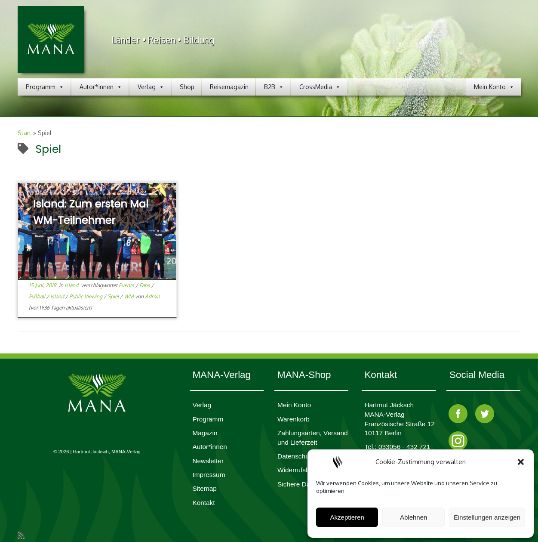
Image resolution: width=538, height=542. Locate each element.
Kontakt (203, 502)
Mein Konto (494, 87)
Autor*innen (101, 87)
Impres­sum (208, 474)
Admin (152, 296)
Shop (187, 86)
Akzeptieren (347, 517)
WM (129, 296)
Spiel (114, 296)
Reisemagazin (229, 86)
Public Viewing (86, 296)
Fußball (37, 296)
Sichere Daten (298, 484)
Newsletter (208, 461)
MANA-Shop (304, 374)
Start (24, 132)
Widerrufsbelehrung (306, 470)
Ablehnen (413, 517)
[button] (520, 462)
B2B (274, 87)
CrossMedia (320, 87)
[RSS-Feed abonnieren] (24, 534)
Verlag (151, 87)
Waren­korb (293, 419)
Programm (45, 87)
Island (72, 285)
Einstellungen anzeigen (487, 517)
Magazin (204, 433)
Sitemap (204, 488)
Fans (145, 285)
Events (127, 285)
